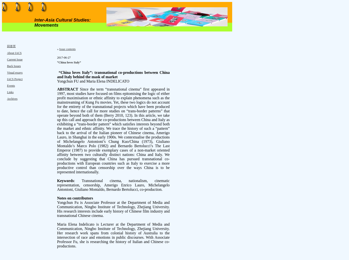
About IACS (14, 53)
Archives (12, 98)
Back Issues (14, 66)
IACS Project (15, 79)
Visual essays (15, 72)
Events (11, 85)
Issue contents (67, 49)
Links (10, 92)
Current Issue (15, 59)
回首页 (11, 46)
